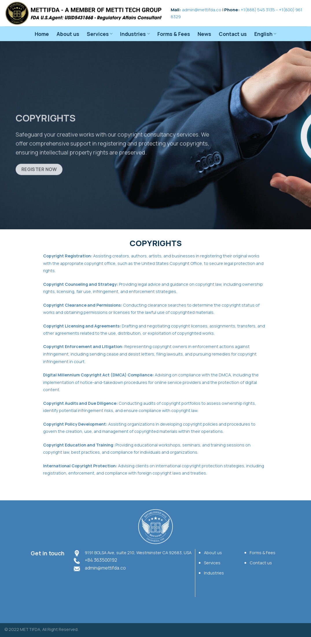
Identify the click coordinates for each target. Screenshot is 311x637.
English (265, 33)
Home (42, 33)
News (204, 33)
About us (67, 33)
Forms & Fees (173, 33)
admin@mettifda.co (201, 9)
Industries (135, 33)
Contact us (233, 33)
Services (100, 33)
